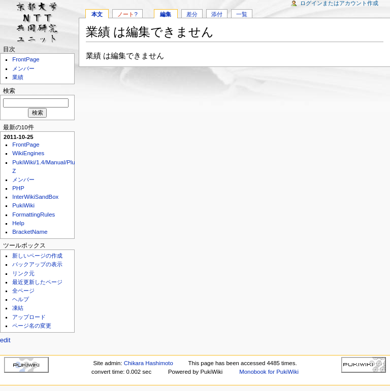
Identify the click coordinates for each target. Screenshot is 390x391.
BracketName (29, 232)
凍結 (17, 308)
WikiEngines (28, 153)
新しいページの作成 (37, 256)
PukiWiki (23, 205)
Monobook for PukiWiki (269, 372)
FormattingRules (33, 214)
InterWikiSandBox (35, 197)
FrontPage (25, 59)
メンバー (23, 68)
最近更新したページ (37, 282)
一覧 (241, 14)
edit (5, 340)
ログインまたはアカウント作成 (339, 3)
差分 (192, 14)
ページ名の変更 (31, 326)
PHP (18, 188)
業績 (17, 77)
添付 (216, 14)
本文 (97, 14)
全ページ (23, 291)
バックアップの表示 (37, 264)
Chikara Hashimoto (148, 363)
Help (18, 223)
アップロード (29, 317)
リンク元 (23, 273)
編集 (165, 14)
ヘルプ (20, 299)
